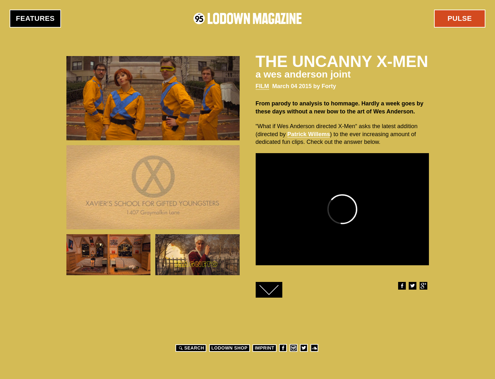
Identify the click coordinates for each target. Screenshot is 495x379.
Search (190, 348)
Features (35, 18)
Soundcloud (314, 348)
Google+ (423, 286)
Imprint (264, 347)
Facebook (401, 286)
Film (262, 86)
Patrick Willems (308, 134)
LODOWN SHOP (229, 347)
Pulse (460, 18)
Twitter (412, 286)
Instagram (293, 348)
